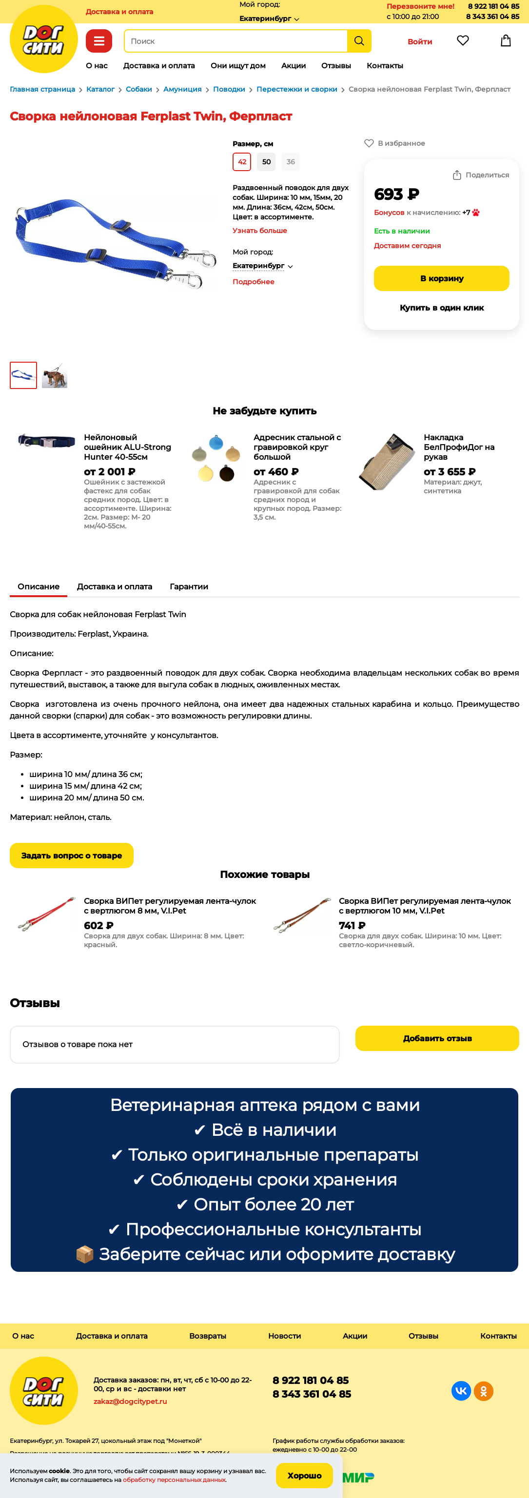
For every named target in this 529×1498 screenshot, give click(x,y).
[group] (94, 484)
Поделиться (487, 175)
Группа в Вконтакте (461, 1391)
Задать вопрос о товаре (71, 855)
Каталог (99, 41)
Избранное (462, 43)
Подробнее (253, 281)
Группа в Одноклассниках (483, 1391)
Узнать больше (260, 230)
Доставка (119, 11)
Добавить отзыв (437, 1038)
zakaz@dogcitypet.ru (130, 1401)
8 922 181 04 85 (493, 6)
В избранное (401, 143)
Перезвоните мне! (420, 6)
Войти (420, 41)
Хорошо (304, 1475)
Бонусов (389, 212)
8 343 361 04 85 (492, 16)
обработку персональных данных (174, 1479)
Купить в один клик (442, 307)
